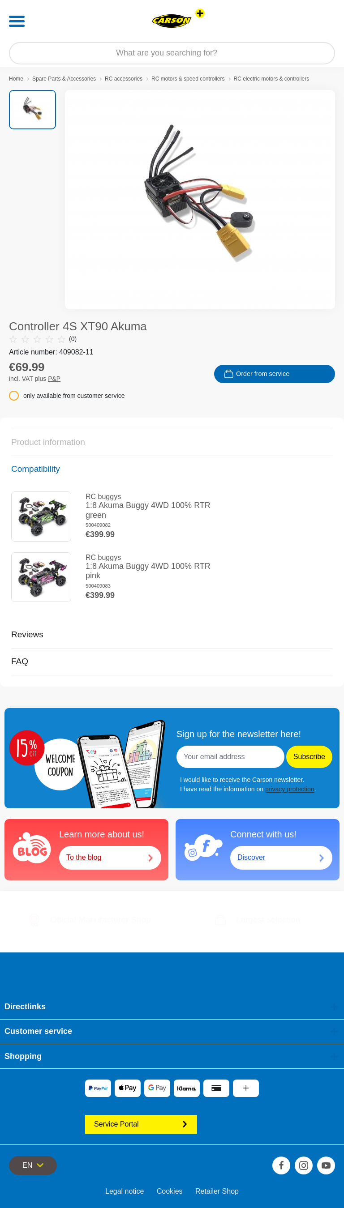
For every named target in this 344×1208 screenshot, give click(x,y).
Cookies (170, 1191)
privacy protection (289, 789)
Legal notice (124, 1191)
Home (16, 79)
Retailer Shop (217, 1191)
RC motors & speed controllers (187, 79)
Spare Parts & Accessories (64, 79)
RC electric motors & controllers (272, 79)
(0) (43, 339)
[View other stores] (200, 13)
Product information (48, 442)
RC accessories (123, 79)
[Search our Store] (172, 53)
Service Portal (141, 1124)
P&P (54, 378)
